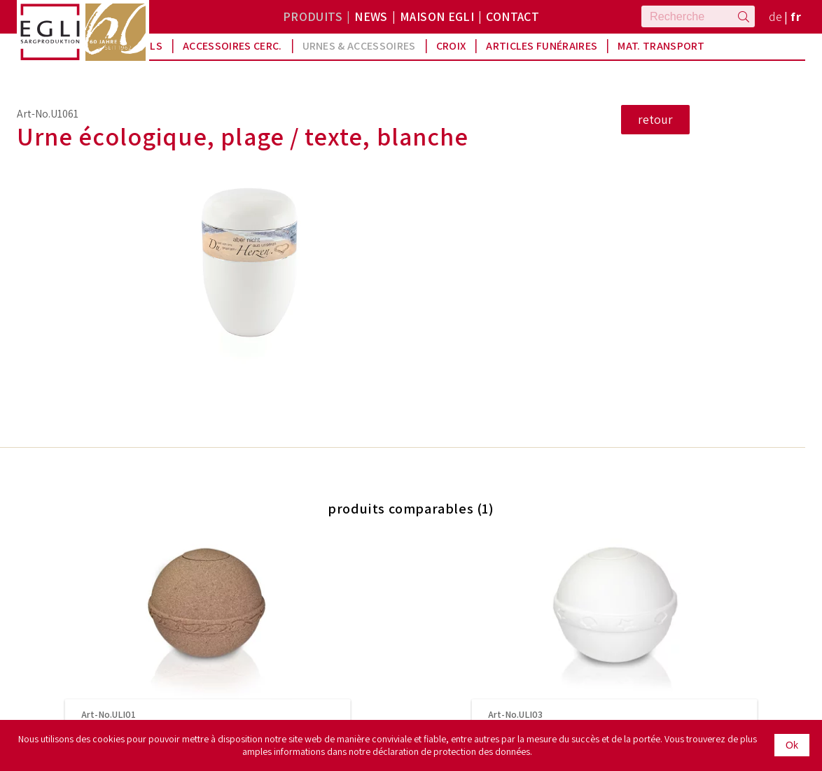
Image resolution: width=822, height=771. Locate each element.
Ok (792, 745)
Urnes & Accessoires (359, 45)
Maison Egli (437, 16)
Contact (512, 16)
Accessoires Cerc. (232, 45)
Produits (312, 16)
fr (795, 16)
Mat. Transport (661, 45)
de (776, 16)
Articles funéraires (541, 45)
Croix (451, 45)
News (370, 16)
